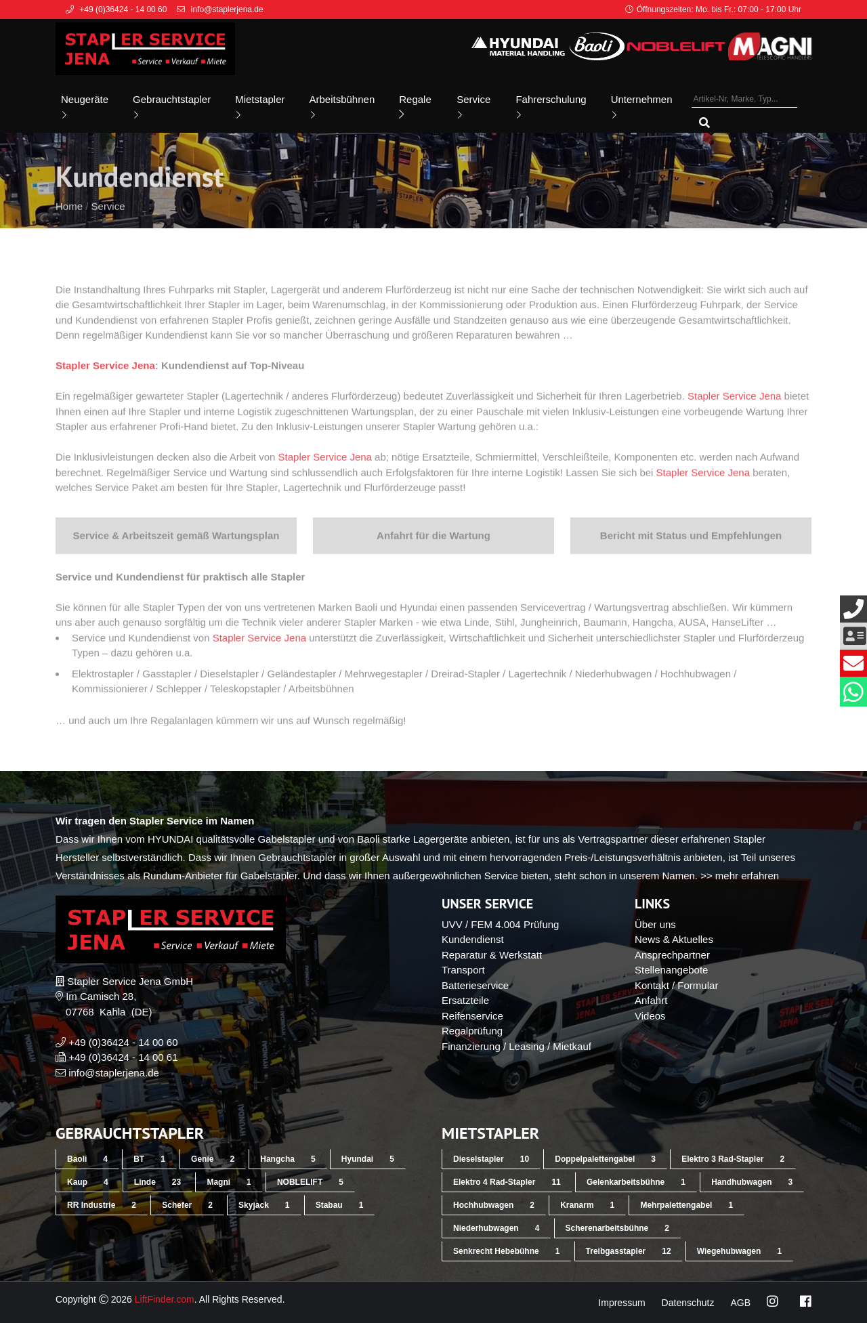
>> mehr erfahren (739, 875)
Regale (415, 106)
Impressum (621, 1302)
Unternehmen (642, 106)
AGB (740, 1302)
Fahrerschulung (550, 106)
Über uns (655, 924)
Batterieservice (475, 985)
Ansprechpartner (672, 955)
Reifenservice (472, 1016)
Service (473, 106)
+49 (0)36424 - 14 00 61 (122, 1057)
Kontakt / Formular (676, 985)
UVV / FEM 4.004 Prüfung (500, 924)
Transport (463, 969)
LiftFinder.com (164, 1299)
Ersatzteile (465, 1000)
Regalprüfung (472, 1030)
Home (69, 224)
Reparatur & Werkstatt (492, 955)
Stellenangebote (671, 969)
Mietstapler (259, 106)
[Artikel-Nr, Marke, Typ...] (744, 99)
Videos (650, 1016)
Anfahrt (651, 1000)
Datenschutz (688, 1302)
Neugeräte (84, 106)
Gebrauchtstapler (172, 106)
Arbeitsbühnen (342, 106)
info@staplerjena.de (113, 1072)
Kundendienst (473, 939)
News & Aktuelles (674, 939)
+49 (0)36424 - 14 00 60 (122, 1042)
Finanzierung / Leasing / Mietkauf (516, 1046)
